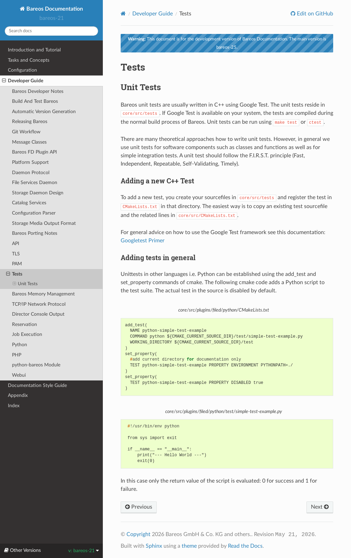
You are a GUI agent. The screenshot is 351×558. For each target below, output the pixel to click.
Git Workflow (26, 131)
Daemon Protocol (30, 172)
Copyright (138, 534)
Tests (14, 274)
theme (189, 546)
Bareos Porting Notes (34, 233)
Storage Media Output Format (44, 223)
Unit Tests (25, 284)
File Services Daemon (34, 182)
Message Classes (29, 142)
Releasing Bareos (29, 121)
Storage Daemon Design (37, 192)
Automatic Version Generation (44, 111)
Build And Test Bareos (35, 101)
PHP (16, 354)
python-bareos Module (36, 364)
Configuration (22, 70)
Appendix (18, 395)
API (15, 243)
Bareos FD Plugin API (34, 152)
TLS (16, 253)
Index (14, 405)
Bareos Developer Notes (37, 91)
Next (320, 507)
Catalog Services (29, 202)
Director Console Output (38, 314)
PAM (17, 263)
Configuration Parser (34, 213)
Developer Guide (22, 81)
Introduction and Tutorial (34, 49)
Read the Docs (245, 546)
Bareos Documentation (54, 9)
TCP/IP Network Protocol (38, 304)
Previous (138, 507)
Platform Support (30, 162)
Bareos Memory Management (43, 293)
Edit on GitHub (314, 13)
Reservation (24, 324)
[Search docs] (51, 31)
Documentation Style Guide (37, 385)
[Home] (123, 13)
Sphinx (154, 546)
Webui (19, 375)
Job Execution (27, 334)
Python (19, 344)
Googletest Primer (143, 240)
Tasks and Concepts (28, 60)
